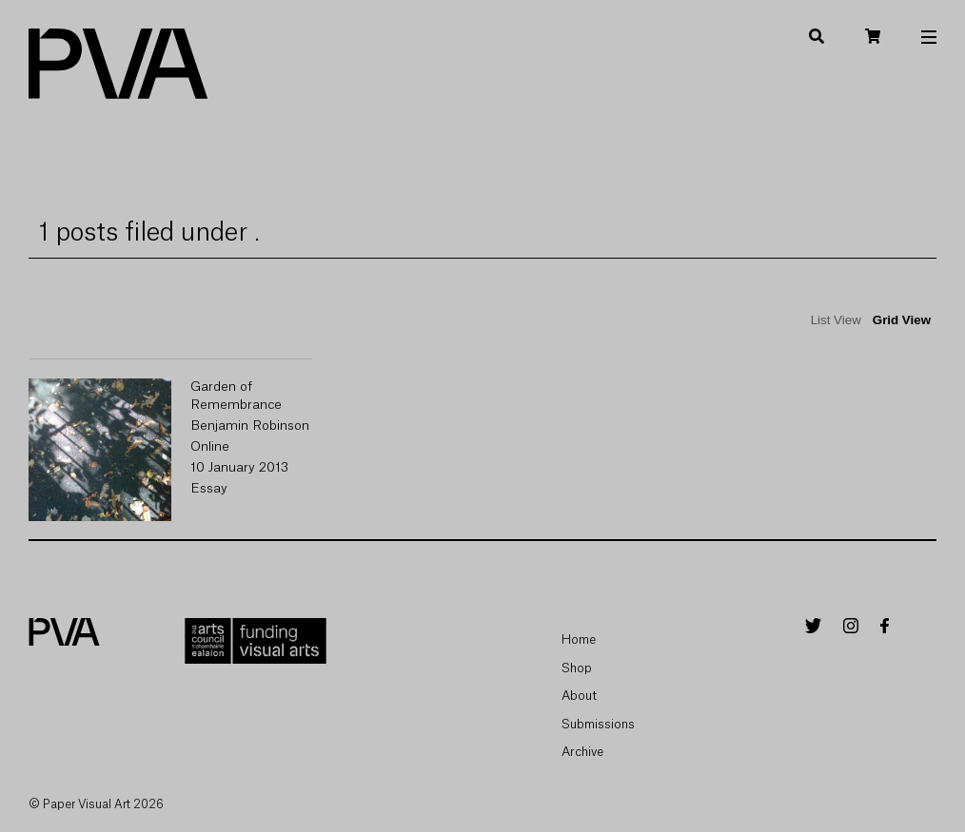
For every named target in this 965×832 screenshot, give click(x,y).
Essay (208, 488)
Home (578, 639)
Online (209, 447)
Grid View (902, 320)
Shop (576, 668)
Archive (582, 751)
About (579, 695)
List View (836, 320)
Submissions (598, 724)
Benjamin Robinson (249, 426)
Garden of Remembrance (236, 396)
